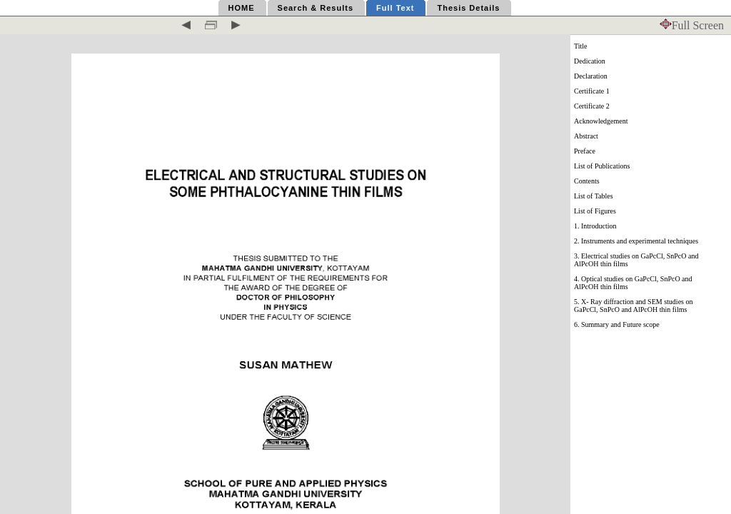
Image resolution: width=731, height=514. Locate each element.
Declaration (591, 76)
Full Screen (692, 25)
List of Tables (593, 196)
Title (581, 46)
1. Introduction (595, 226)
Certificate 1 (592, 91)
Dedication (589, 61)
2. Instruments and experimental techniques (636, 241)
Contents (587, 181)
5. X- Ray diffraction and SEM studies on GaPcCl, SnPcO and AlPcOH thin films (633, 305)
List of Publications (602, 166)
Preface (584, 151)
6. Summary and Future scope (617, 324)
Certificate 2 (592, 106)
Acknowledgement (601, 121)
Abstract (586, 136)
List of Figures (595, 211)
